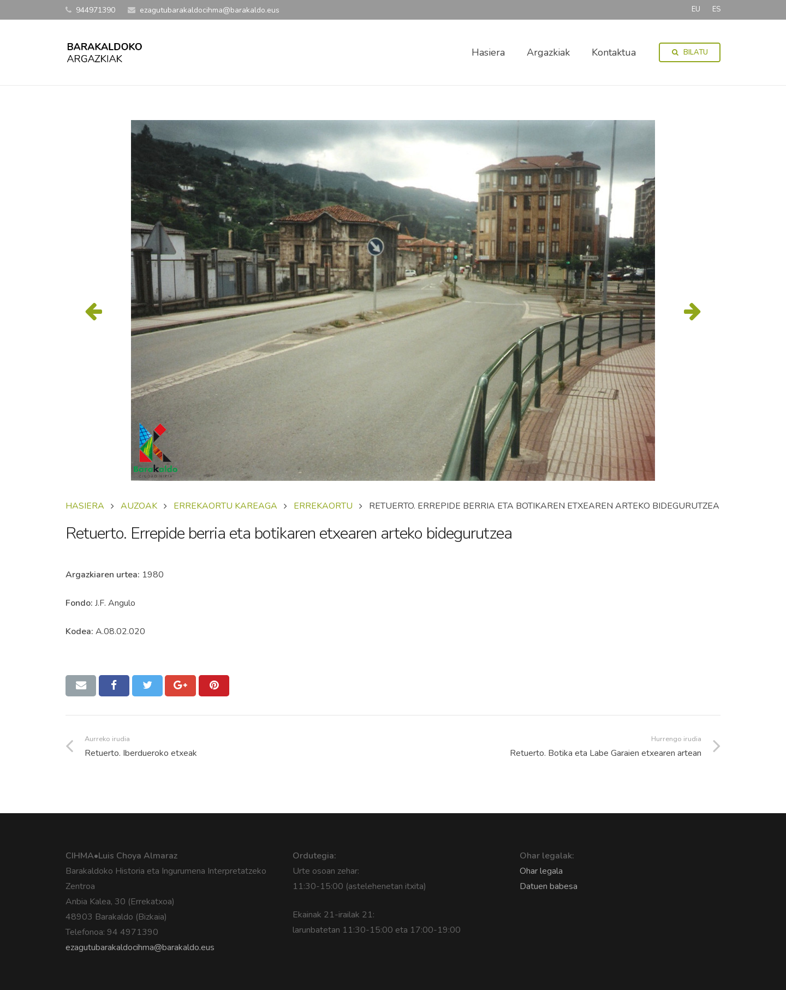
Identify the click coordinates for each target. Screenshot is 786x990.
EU (696, 9)
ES (716, 9)
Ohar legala (541, 871)
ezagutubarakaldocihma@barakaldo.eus (140, 947)
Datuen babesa (548, 886)
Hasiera (85, 506)
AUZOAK (139, 506)
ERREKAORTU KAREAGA (225, 506)
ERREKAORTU (323, 506)
